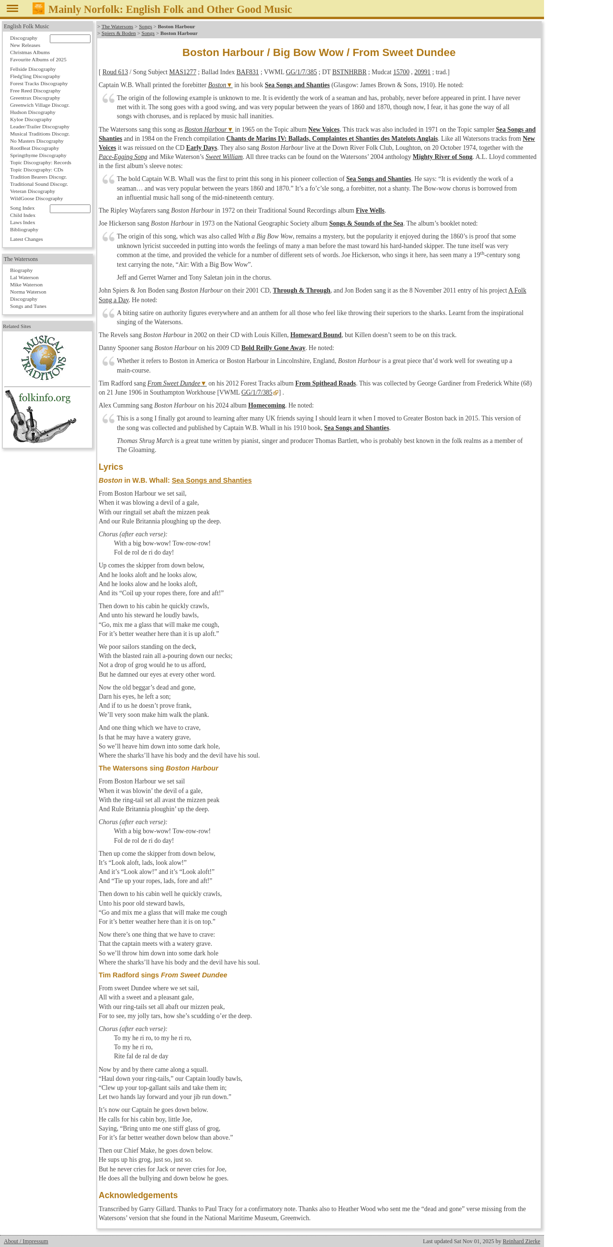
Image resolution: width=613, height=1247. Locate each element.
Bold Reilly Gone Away (273, 347)
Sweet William (223, 156)
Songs (145, 26)
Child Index (22, 215)
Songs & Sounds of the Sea (366, 223)
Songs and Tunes (28, 306)
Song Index (22, 208)
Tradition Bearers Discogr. (38, 177)
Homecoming (266, 405)
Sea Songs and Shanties (297, 85)
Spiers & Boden (119, 33)
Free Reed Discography (35, 90)
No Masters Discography (37, 141)
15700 (401, 72)
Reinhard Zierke (521, 1241)
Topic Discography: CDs (36, 169)
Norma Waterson (28, 292)
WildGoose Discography (36, 198)
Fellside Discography (33, 69)
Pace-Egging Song (123, 156)
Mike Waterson (26, 284)
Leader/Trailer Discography (39, 126)
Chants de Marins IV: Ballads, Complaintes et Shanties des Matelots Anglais (332, 138)
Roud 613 (115, 72)
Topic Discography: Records (40, 162)
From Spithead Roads (325, 383)
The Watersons (117, 26)
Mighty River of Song (443, 156)
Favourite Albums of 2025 (38, 59)
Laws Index (22, 222)
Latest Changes (26, 239)
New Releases (25, 45)
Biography (21, 270)
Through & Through (301, 290)
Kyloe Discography (31, 119)
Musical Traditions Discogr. (40, 133)
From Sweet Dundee (174, 383)
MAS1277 (182, 72)
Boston (217, 85)
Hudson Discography (33, 112)
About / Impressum (26, 1241)
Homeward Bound (315, 335)
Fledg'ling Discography (35, 76)
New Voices (324, 129)
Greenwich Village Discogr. (39, 105)
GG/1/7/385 (301, 72)
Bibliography (24, 229)
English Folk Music (26, 26)
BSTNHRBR (349, 72)
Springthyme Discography (38, 155)
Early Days (201, 147)
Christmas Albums (30, 52)
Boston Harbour (205, 129)
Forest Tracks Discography (39, 83)
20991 (422, 72)
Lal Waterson (24, 277)
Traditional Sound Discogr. (39, 184)
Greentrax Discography (35, 98)
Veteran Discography (32, 191)
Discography (23, 38)
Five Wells (370, 210)
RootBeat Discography (34, 148)
